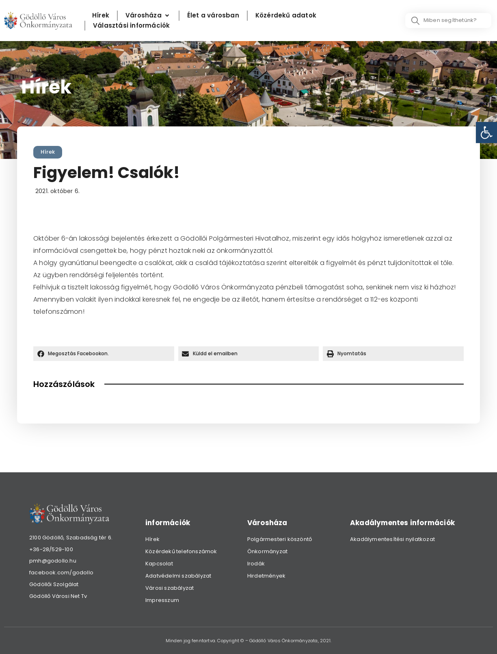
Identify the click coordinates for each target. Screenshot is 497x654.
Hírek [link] (48, 152)
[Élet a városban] (213, 16)
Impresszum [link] (162, 600)
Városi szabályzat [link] (169, 588)
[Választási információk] (131, 26)
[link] (486, 132)
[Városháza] (148, 16)
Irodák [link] (256, 563)
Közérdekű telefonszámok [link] (181, 551)
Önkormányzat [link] (267, 551)
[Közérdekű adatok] (286, 16)
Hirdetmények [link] (266, 576)
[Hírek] (100, 16)
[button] (103, 353)
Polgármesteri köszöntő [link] (279, 539)
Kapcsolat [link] (159, 563)
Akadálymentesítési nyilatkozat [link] (392, 539)
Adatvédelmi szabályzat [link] (178, 576)
